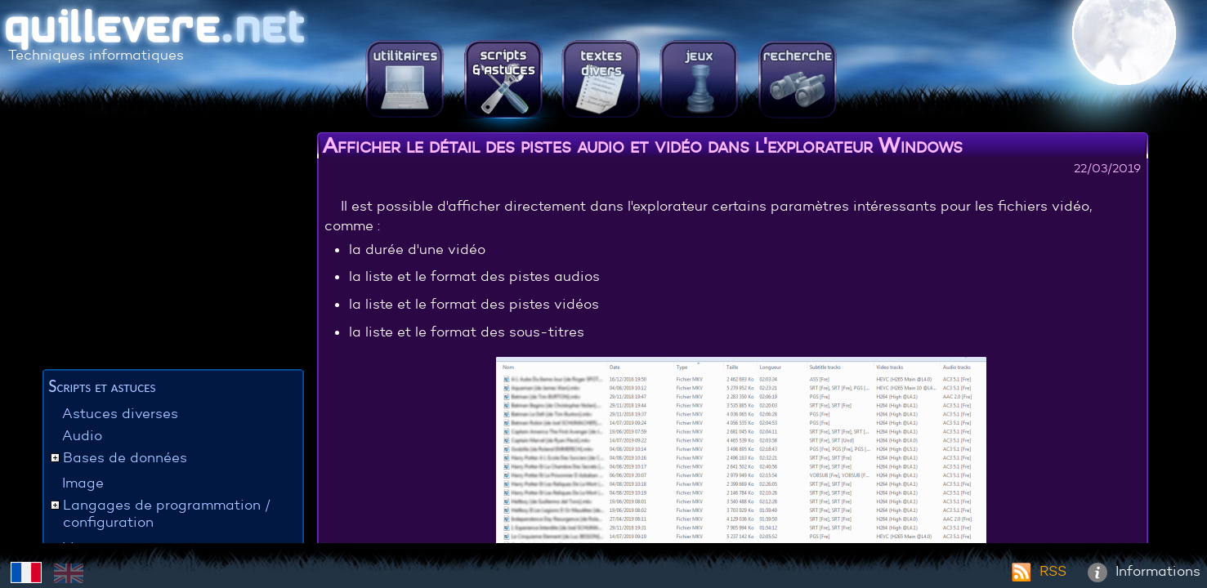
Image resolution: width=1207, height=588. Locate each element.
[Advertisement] (173, 249)
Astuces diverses (120, 413)
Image (83, 483)
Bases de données (125, 457)
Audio (82, 435)
